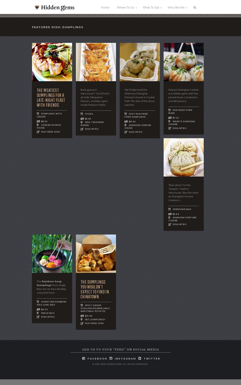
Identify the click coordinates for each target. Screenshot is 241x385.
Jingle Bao (48, 313)
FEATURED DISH (50, 132)
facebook (97, 358)
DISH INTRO (92, 129)
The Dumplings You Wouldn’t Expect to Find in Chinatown (95, 289)
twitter (152, 358)
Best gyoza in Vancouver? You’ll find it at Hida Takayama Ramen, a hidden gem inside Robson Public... (95, 97)
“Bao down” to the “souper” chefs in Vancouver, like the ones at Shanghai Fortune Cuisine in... (183, 193)
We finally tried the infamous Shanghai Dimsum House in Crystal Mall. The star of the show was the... (139, 97)
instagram (125, 358)
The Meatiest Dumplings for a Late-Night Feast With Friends (51, 97)
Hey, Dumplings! (95, 319)
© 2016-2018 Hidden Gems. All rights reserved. (120, 364)
